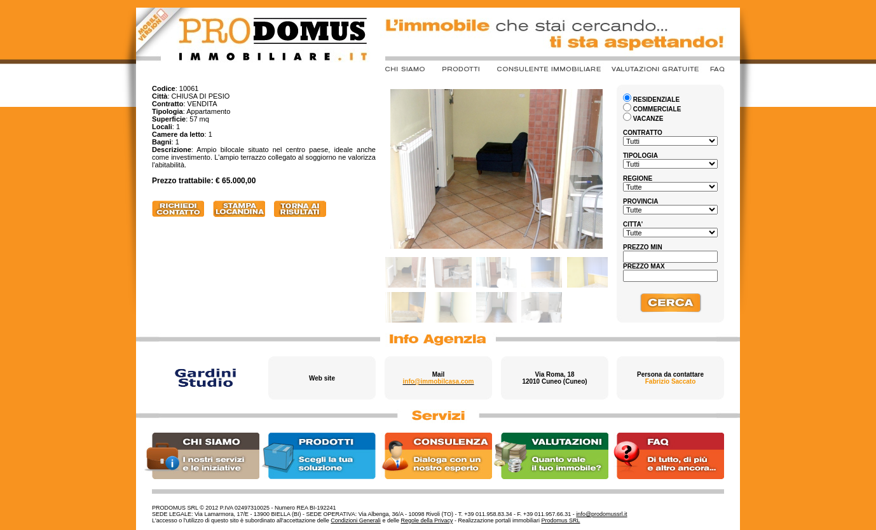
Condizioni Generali (356, 520)
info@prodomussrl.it (601, 514)
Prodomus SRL (561, 520)
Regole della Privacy (426, 520)
